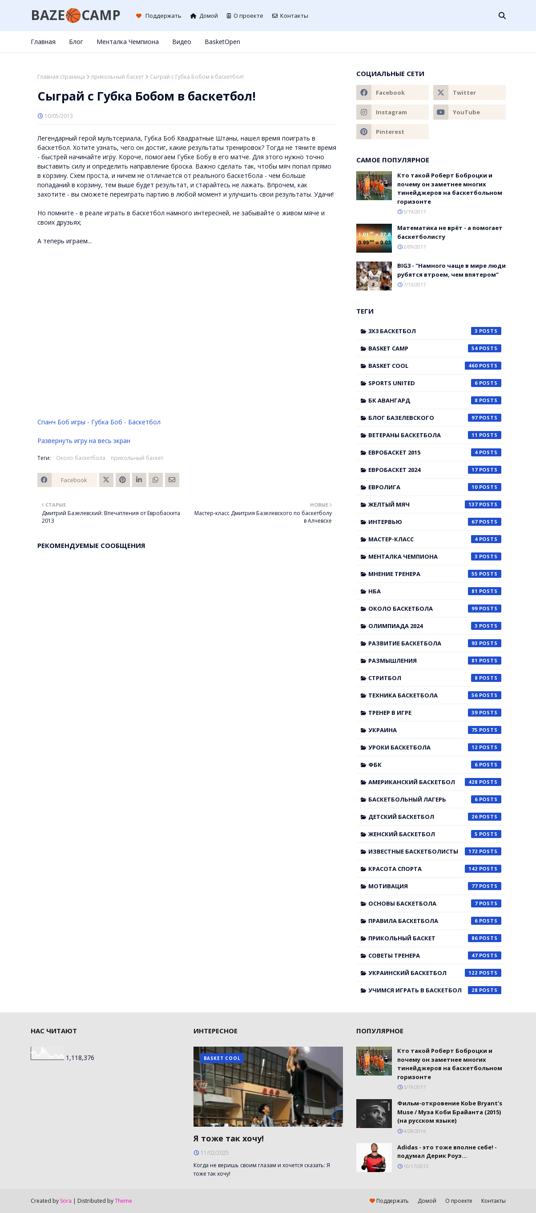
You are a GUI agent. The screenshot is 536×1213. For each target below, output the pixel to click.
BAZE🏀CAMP (76, 15)
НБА (434, 591)
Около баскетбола (80, 458)
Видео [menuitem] (181, 41)
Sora (66, 1201)
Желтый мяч (434, 504)
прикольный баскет (117, 77)
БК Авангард (434, 400)
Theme (123, 1201)
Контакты (290, 16)
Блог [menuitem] (76, 41)
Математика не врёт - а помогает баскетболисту (450, 232)
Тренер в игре (434, 713)
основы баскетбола (434, 903)
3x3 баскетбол (434, 331)
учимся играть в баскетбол (434, 990)
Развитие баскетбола (434, 643)
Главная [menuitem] (43, 41)
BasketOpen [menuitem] (222, 41)
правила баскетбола (434, 921)
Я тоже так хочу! (228, 1138)
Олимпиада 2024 (434, 626)
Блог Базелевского (434, 418)
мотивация (434, 886)
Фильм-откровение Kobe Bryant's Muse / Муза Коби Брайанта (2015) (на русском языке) (449, 1111)
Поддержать (158, 16)
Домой (204, 16)
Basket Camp (434, 348)
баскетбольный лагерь (434, 799)
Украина (434, 730)
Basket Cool (434, 366)
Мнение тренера (434, 574)
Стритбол (434, 678)
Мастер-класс (434, 539)
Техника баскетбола (434, 695)
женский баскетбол (434, 834)
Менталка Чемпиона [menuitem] (128, 41)
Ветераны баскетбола (434, 435)
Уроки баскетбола (434, 747)
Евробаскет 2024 (434, 470)
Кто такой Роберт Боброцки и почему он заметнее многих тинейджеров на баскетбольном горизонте (449, 188)
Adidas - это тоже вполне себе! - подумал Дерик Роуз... (447, 1151)
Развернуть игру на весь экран (83, 440)
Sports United (434, 383)
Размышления (434, 661)
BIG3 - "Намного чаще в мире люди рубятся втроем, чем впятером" (451, 270)
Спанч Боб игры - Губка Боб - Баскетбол (99, 422)
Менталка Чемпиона (434, 556)
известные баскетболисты (434, 851)
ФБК (434, 765)
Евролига (434, 487)
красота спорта (434, 869)
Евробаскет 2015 (434, 452)
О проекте (245, 16)
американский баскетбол (434, 782)
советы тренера (434, 955)
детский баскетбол (434, 817)
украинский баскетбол (434, 973)
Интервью (434, 522)
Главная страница (61, 77)
